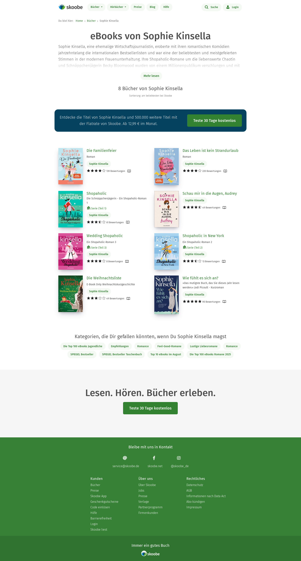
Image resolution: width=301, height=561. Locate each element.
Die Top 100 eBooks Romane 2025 (210, 354)
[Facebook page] (155, 462)
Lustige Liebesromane (203, 346)
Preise (138, 7)
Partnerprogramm (150, 507)
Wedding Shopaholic (105, 235)
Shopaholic (97, 193)
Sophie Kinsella (98, 164)
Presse (142, 496)
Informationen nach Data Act (206, 496)
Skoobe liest (98, 529)
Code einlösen (100, 507)
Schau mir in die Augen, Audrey (210, 193)
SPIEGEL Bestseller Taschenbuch (122, 354)
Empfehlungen (120, 346)
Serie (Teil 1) (96, 208)
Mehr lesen (151, 76)
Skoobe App (98, 496)
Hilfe (166, 7)
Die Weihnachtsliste (104, 278)
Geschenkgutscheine (104, 502)
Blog (152, 7)
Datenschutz (194, 485)
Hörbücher (117, 7)
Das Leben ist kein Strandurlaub (210, 150)
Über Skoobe (147, 485)
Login (232, 7)
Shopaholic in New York (203, 235)
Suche (211, 7)
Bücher (95, 7)
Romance (143, 346)
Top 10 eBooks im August (165, 354)
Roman (91, 156)
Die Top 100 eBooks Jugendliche (82, 346)
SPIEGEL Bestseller (81, 354)
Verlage (143, 502)
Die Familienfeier (102, 150)
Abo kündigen (195, 502)
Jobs (141, 490)
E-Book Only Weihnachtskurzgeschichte (111, 284)
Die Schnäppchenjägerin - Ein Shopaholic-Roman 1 (116, 201)
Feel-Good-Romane (169, 346)
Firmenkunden (148, 513)
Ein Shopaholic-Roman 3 (101, 242)
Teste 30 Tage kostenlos (214, 120)
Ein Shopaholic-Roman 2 (197, 242)
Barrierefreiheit (101, 518)
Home (79, 20)
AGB (189, 490)
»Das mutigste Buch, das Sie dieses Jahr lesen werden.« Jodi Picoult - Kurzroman (211, 285)
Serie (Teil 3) (97, 247)
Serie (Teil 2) (193, 247)
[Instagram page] (180, 462)
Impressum (194, 507)
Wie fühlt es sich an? (200, 278)
